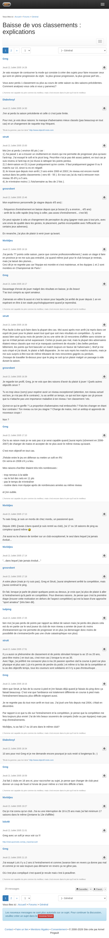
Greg (5, 58)
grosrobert (9, 188)
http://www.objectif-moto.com (41, 130)
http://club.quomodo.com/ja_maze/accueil (20, 842)
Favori (98, 889)
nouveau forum (46, 916)
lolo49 (6, 821)
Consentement (59, 929)
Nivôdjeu (8, 240)
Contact (9, 929)
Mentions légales (40, 929)
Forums (26, 17)
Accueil (18, 17)
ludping (7, 609)
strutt (6, 136)
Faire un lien (22, 929)
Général (35, 17)
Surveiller (82, 889)
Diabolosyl (9, 99)
